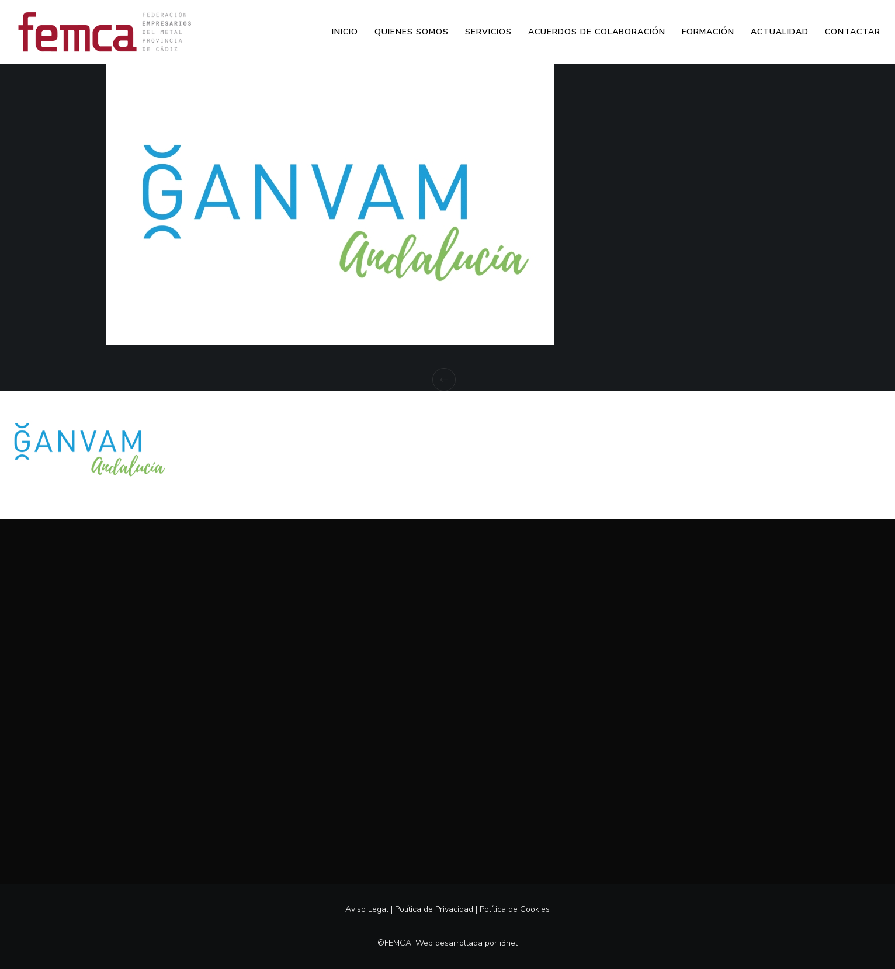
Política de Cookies (515, 909)
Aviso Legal (366, 909)
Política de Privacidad (434, 909)
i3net (508, 943)
